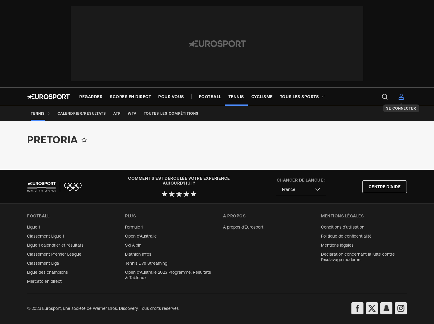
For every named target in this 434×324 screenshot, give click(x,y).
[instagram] (401, 308)
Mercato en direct (44, 281)
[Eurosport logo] (48, 96)
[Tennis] (40, 113)
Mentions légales (337, 245)
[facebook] (357, 308)
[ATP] (117, 113)
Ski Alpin (133, 245)
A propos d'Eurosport (243, 227)
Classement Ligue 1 (45, 236)
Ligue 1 (33, 227)
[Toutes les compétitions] (171, 113)
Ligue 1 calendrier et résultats (55, 245)
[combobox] (301, 189)
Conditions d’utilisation (342, 227)
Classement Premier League (54, 254)
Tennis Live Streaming (146, 263)
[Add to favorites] (84, 140)
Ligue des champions (47, 272)
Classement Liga (43, 263)
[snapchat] (386, 308)
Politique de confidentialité (346, 236)
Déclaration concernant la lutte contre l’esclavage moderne (358, 257)
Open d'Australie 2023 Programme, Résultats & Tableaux (168, 275)
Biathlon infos (138, 254)
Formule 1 (134, 227)
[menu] (385, 97)
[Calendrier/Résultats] (82, 113)
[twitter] (372, 308)
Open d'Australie (141, 236)
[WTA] (132, 113)
